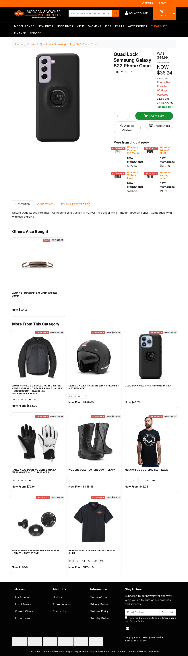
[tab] (22, 204)
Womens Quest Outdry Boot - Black (91, 469)
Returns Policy (99, 611)
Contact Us (60, 611)
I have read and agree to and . (150, 619)
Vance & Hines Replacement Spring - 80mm (35, 294)
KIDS (108, 26)
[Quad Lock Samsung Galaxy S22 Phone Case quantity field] (122, 116)
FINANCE (20, 33)
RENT (162, 3)
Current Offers (24, 611)
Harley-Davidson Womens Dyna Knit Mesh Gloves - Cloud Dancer (35, 471)
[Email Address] (142, 612)
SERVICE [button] (35, 33)
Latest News (23, 618)
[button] (136, 13)
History (57, 597)
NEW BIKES (45, 26)
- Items (163, 13)
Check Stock (159, 125)
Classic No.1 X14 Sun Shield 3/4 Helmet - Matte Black (93, 387)
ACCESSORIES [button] (137, 26)
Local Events (23, 604)
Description (22, 204)
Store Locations (63, 604)
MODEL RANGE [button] (24, 26)
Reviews (75, 204)
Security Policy (99, 618)
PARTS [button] (119, 26)
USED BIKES (65, 26)
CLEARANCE (159, 26)
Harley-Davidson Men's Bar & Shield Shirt (91, 551)
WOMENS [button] (94, 26)
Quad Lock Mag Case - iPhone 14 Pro (148, 385)
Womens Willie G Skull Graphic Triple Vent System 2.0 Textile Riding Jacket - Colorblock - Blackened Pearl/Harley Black (37, 389)
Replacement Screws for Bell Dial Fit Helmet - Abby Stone (36, 551)
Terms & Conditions (165, 617)
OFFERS (147, 3)
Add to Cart (154, 116)
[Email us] (127, 628)
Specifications (45, 204)
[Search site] (115, 13)
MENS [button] (81, 26)
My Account (22, 597)
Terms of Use (99, 597)
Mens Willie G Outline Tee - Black (146, 469)
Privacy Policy (99, 604)
